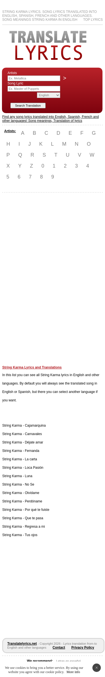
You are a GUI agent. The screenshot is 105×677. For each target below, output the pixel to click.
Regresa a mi (35, 527)
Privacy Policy (82, 647)
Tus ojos (31, 535)
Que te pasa (34, 518)
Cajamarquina (35, 425)
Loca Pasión (34, 468)
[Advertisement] (24, 281)
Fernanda (32, 451)
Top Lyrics (93, 20)
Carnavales (33, 434)
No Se (29, 484)
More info (73, 672)
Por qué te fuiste (37, 510)
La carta (31, 459)
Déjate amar (34, 442)
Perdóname (33, 501)
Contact (59, 647)
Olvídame (32, 493)
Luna (28, 476)
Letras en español (68, 661)
